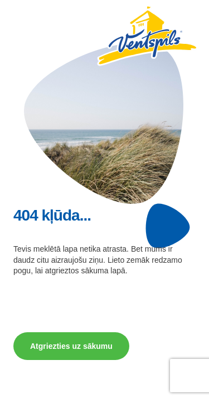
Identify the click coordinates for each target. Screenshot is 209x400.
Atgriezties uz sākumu (71, 346)
